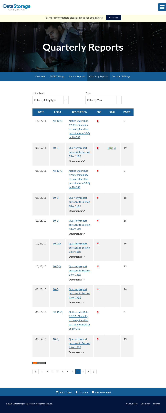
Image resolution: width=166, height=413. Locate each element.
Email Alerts (66, 394)
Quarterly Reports (98, 78)
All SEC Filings (57, 78)
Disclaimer (145, 405)
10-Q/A (57, 245)
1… (42, 373)
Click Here (113, 19)
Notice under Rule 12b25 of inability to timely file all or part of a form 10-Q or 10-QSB (79, 130)
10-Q (56, 149)
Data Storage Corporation (24, 405)
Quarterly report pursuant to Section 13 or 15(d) (79, 153)
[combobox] (50, 101)
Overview (40, 78)
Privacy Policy (131, 405)
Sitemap (156, 405)
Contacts (83, 394)
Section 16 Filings (121, 78)
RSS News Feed (103, 394)
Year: (88, 94)
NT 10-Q (57, 122)
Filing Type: (38, 94)
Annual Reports (77, 78)
